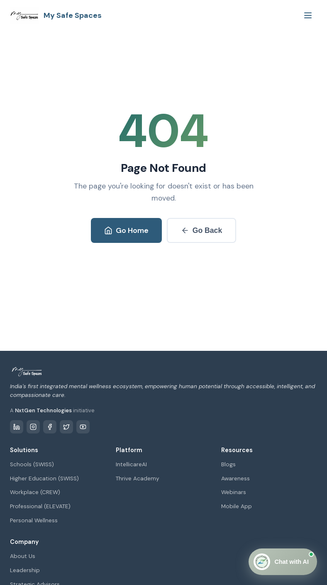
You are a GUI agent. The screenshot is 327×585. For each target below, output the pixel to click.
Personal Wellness (34, 520)
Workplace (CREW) (35, 492)
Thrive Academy (137, 478)
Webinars (233, 492)
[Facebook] (49, 426)
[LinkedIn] (16, 426)
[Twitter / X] (66, 426)
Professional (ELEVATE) (40, 506)
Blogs (228, 464)
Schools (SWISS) (32, 464)
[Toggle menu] (308, 15)
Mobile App (236, 506)
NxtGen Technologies (43, 410)
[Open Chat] (283, 561)
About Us (22, 556)
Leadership (25, 570)
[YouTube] (83, 426)
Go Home (126, 230)
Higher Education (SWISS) (44, 478)
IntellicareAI (131, 464)
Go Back (201, 230)
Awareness (235, 478)
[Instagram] (33, 426)
